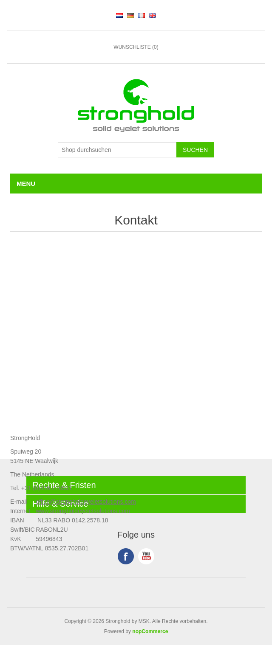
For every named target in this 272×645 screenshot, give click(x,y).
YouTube (146, 556)
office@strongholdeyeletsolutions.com (86, 501)
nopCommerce (150, 631)
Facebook (126, 556)
